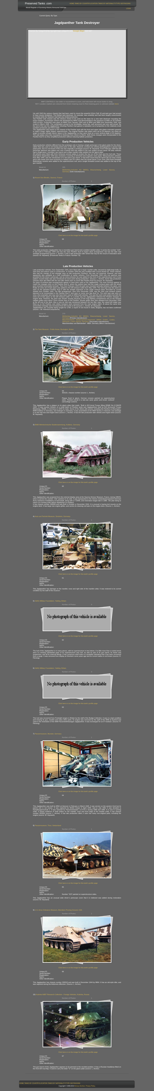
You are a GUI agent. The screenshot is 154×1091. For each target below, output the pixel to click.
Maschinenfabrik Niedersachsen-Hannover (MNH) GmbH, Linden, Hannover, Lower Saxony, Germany (88, 320)
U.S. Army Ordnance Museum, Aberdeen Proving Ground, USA (58, 910)
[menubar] (100, 3)
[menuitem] (71, 3)
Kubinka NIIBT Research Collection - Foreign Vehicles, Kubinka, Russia (62, 994)
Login (128, 8)
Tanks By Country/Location (86, 3)
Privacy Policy (90, 1086)
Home (72, 3)
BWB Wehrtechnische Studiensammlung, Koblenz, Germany (57, 425)
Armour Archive (80, 1086)
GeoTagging (125, 3)
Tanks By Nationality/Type (109, 3)
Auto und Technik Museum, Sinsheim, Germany (52, 516)
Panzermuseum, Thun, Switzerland (48, 825)
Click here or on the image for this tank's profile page (78, 235)
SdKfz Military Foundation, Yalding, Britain (50, 601)
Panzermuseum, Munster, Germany (48, 734)
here (116, 104)
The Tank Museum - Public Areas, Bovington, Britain (54, 329)
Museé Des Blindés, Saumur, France (48, 177)
